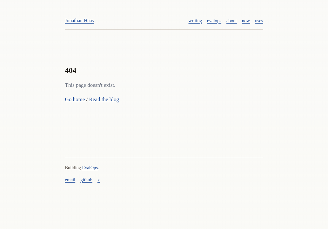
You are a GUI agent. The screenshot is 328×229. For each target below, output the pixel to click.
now (246, 20)
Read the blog (104, 99)
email (70, 179)
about (231, 20)
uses (259, 20)
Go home (75, 99)
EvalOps (90, 167)
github (86, 179)
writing (195, 20)
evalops (214, 20)
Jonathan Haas (79, 20)
